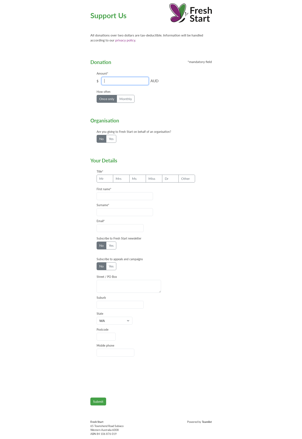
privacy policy (125, 40)
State (100, 313)
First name (103, 189)
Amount (102, 73)
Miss (151, 178)
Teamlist (207, 421)
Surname (102, 205)
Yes (111, 139)
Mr (101, 178)
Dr (167, 178)
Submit (98, 401)
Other (185, 178)
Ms (134, 178)
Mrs (118, 178)
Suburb (101, 297)
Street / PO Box (107, 276)
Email (100, 221)
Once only (106, 99)
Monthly (125, 99)
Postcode (102, 329)
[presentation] (121, 378)
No (101, 139)
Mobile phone (105, 345)
